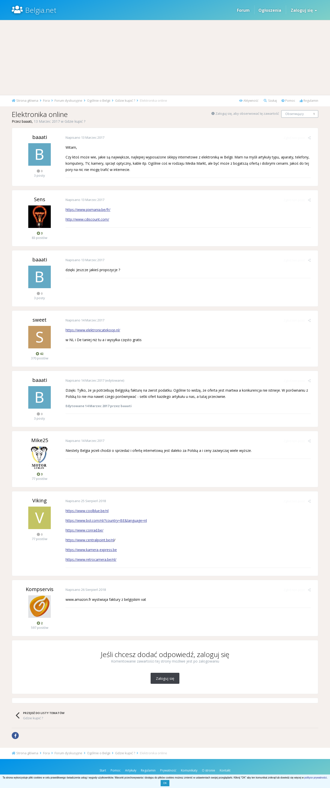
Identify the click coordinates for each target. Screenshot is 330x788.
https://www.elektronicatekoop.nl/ (92, 330)
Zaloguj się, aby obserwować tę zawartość (247, 113)
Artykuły (130, 770)
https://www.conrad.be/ (83, 530)
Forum (243, 10)
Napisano (84, 137)
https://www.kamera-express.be (90, 549)
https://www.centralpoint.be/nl (89, 540)
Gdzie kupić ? (75, 121)
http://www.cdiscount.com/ (86, 219)
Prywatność (168, 770)
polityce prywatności (315, 777)
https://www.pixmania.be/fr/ (87, 209)
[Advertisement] (165, 57)
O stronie (208, 770)
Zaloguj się (304, 10)
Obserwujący (294, 114)
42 (39, 353)
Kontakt (225, 770)
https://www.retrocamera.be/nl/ (90, 559)
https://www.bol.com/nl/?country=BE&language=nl (105, 520)
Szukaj (270, 100)
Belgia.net (40, 10)
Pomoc (288, 100)
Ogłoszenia (269, 10)
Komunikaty (189, 770)
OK (165, 783)
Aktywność (248, 100)
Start (103, 770)
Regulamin (309, 100)
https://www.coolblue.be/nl (86, 510)
